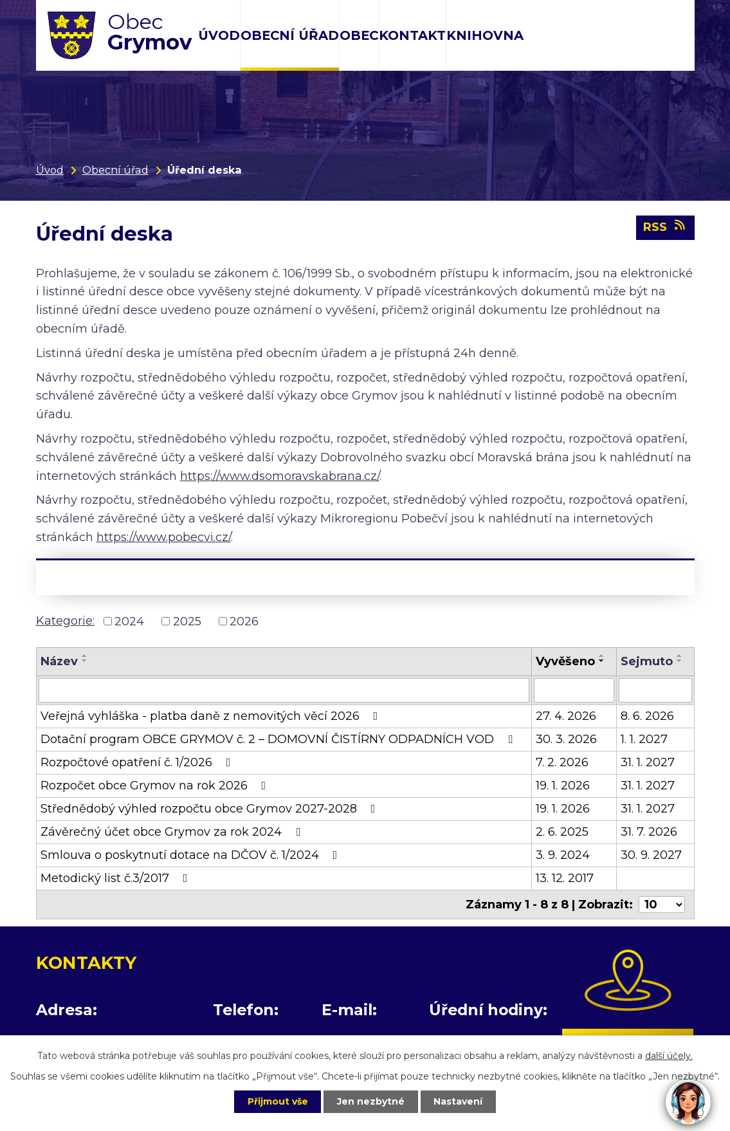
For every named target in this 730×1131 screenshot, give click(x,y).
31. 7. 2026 (649, 832)
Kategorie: (65, 621)
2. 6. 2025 (562, 832)
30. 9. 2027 (651, 855)
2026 (244, 621)
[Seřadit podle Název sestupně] (85, 660)
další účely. (669, 1056)
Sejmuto (647, 661)
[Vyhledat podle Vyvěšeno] (574, 690)
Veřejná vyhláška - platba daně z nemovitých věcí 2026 (212, 716)
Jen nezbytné (371, 1101)
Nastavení (458, 1101)
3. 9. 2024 (563, 855)
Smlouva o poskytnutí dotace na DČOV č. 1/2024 (192, 855)
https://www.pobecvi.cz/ (163, 537)
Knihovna (485, 35)
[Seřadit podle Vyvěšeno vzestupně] (602, 655)
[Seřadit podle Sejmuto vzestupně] (680, 655)
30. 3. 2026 (566, 739)
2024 (129, 621)
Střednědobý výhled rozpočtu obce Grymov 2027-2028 (211, 809)
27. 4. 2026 (566, 716)
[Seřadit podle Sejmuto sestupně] (680, 660)
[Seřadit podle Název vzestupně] (85, 655)
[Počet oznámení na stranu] (662, 904)
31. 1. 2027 (648, 762)
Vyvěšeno (565, 661)
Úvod (219, 35)
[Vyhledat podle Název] (284, 690)
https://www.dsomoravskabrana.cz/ (279, 476)
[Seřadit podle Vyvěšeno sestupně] (602, 660)
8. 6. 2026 (647, 716)
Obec (359, 35)
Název (59, 661)
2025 (187, 621)
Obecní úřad (290, 35)
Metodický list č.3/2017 (117, 878)
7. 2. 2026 (562, 762)
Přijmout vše (277, 1101)
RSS (665, 227)
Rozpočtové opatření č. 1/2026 (138, 762)
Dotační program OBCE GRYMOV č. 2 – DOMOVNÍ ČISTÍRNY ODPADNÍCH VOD (279, 739)
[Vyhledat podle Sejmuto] (655, 690)
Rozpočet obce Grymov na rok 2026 (156, 785)
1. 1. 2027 (644, 739)
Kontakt (412, 35)
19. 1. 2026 (563, 785)
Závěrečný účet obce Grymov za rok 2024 (173, 832)
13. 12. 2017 (565, 878)
